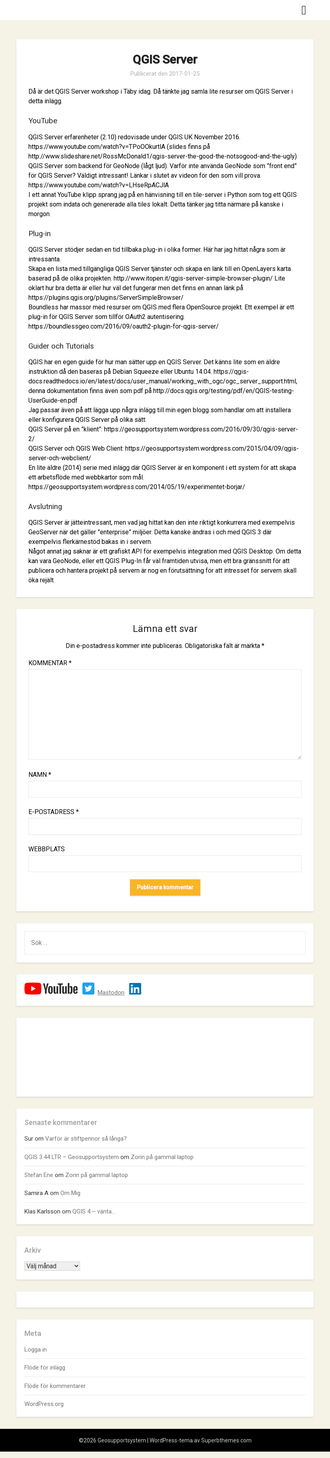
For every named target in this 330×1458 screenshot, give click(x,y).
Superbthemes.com (226, 1440)
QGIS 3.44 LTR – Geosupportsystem (71, 1157)
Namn (39, 774)
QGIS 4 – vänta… (93, 1211)
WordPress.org (44, 1404)
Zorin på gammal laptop (162, 1157)
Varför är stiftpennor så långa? (86, 1138)
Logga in (35, 1349)
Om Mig (70, 1193)
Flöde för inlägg (44, 1367)
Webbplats (46, 849)
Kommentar (50, 663)
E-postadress (53, 812)
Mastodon (111, 992)
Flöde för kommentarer (55, 1386)
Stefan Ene (38, 1175)
